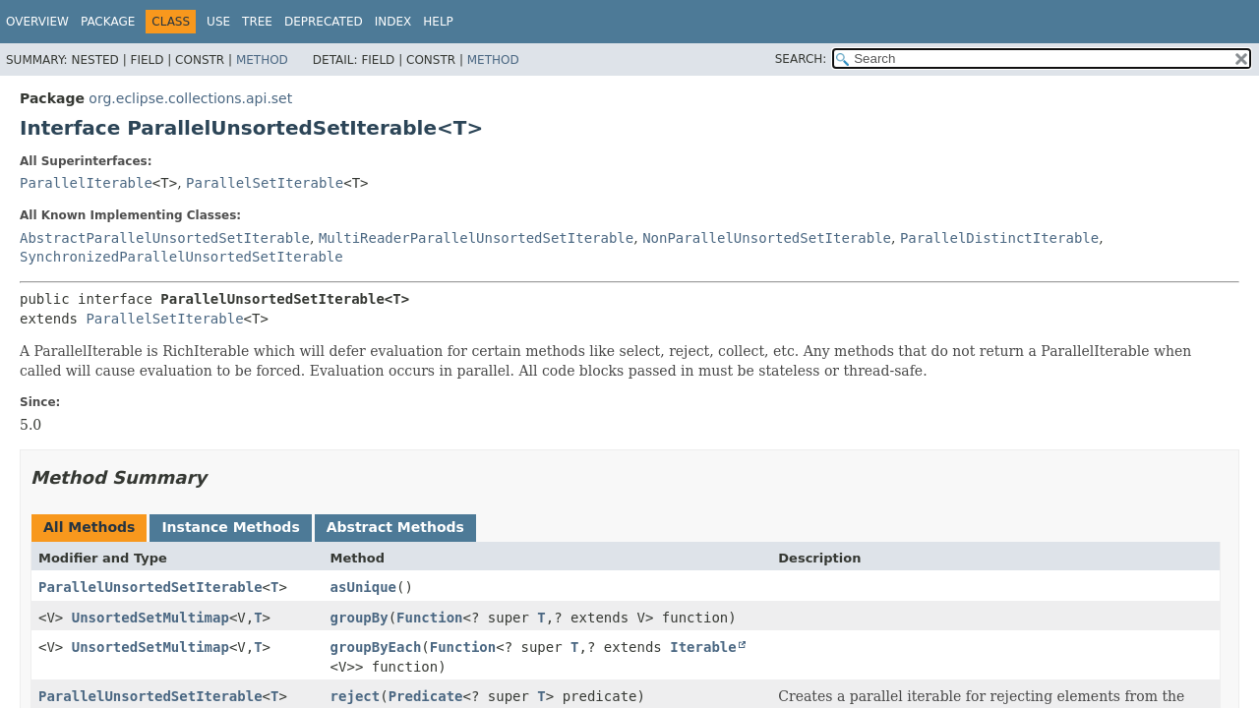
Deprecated (323, 22)
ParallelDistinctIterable (999, 238)
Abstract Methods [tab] (395, 527)
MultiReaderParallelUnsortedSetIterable (476, 238)
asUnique (363, 587)
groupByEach (376, 647)
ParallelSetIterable (264, 183)
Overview (37, 22)
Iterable (703, 647)
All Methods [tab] (89, 527)
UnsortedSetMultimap (150, 617)
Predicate (426, 696)
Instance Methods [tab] (230, 527)
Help (438, 22)
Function (429, 617)
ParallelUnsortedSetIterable (150, 587)
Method (262, 60)
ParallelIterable (86, 183)
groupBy (359, 617)
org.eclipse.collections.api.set (190, 98)
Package (108, 22)
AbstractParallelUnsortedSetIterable (165, 238)
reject (355, 696)
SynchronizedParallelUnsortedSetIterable (181, 257)
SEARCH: (801, 59)
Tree (257, 22)
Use (218, 22)
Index (393, 22)
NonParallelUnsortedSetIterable (766, 238)
